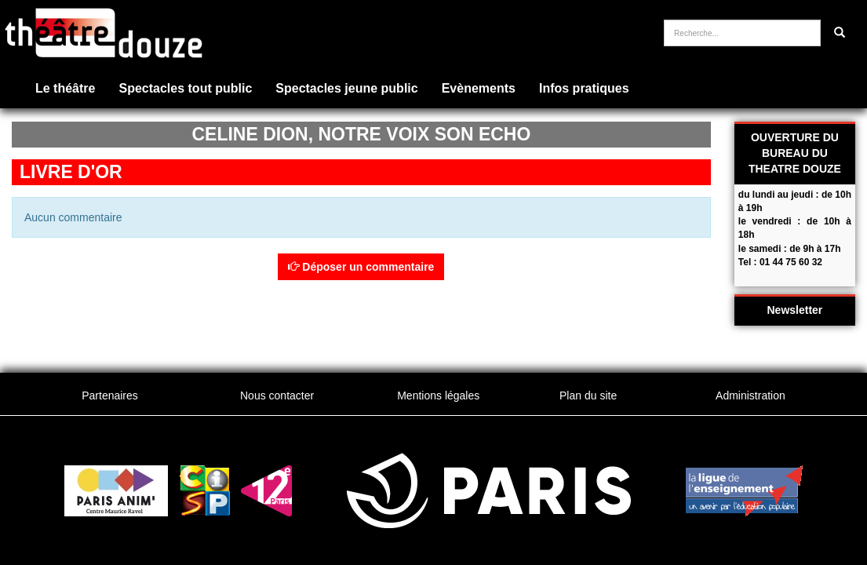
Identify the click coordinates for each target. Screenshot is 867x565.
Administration (750, 395)
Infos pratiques (584, 88)
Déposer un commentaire (361, 267)
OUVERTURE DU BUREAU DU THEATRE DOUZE (795, 153)
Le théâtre (65, 88)
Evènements (478, 88)
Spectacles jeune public (346, 88)
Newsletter (795, 310)
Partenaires (110, 395)
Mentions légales (438, 395)
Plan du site (588, 395)
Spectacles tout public (185, 88)
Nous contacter (277, 395)
